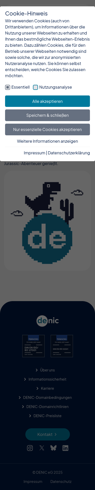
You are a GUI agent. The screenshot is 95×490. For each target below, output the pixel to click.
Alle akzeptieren (47, 101)
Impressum (34, 152)
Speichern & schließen (47, 115)
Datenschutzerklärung (69, 152)
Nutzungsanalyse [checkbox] (55, 87)
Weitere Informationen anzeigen (47, 141)
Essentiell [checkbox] (20, 87)
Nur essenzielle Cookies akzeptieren (47, 129)
